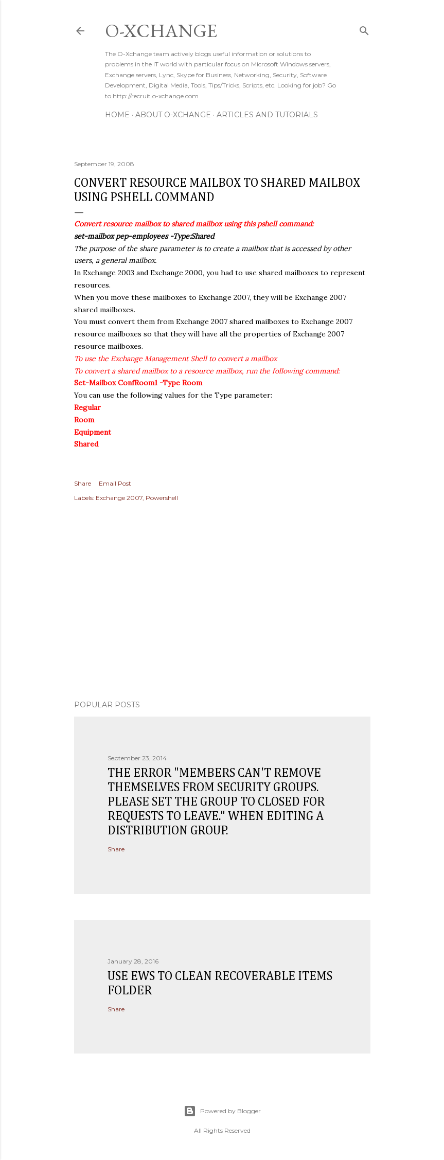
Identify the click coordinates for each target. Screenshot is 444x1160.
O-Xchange (161, 31)
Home (117, 114)
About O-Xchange (173, 114)
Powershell (162, 498)
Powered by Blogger (222, 1111)
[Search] (364, 29)
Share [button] (82, 483)
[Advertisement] (222, 602)
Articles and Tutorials (267, 114)
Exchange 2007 (119, 498)
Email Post (115, 483)
